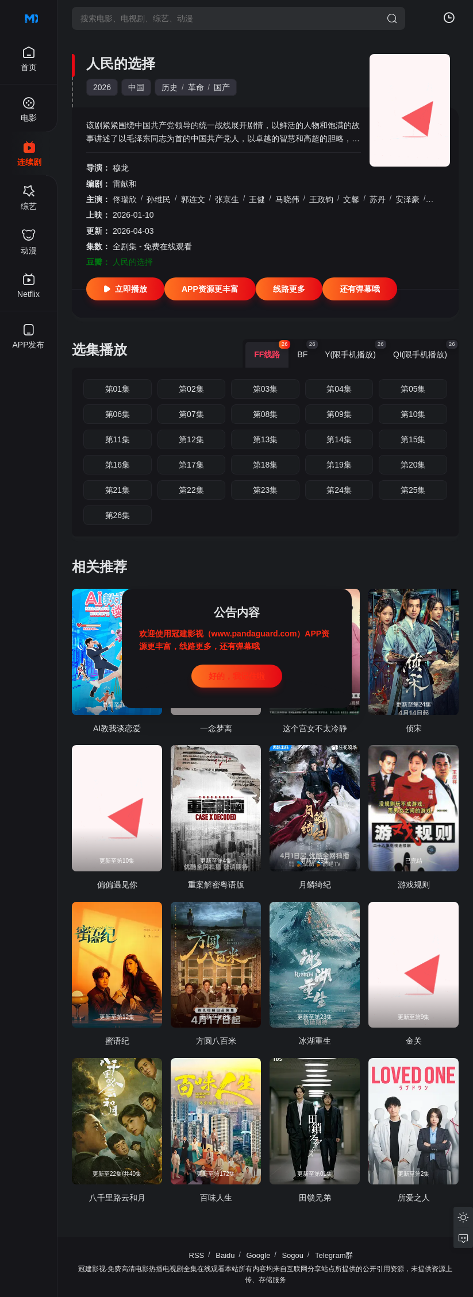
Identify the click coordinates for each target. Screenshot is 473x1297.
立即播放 (125, 289)
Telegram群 (334, 1255)
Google (259, 1255)
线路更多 (289, 289)
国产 (222, 87)
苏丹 (378, 199)
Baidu (225, 1255)
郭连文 (193, 199)
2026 (102, 87)
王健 (257, 199)
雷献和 (125, 183)
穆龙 (121, 167)
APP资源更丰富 (210, 289)
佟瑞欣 (125, 199)
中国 (136, 87)
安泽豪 (407, 199)
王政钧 (321, 199)
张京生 (227, 199)
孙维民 (159, 199)
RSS (197, 1255)
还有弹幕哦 (360, 289)
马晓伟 (287, 199)
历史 (169, 87)
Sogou (292, 1255)
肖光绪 (441, 199)
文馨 (351, 199)
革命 (196, 87)
